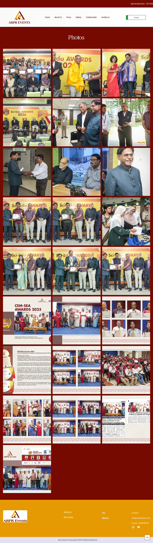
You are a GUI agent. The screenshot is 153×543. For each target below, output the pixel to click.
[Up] (147, 537)
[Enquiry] (137, 17)
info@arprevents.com (141, 518)
